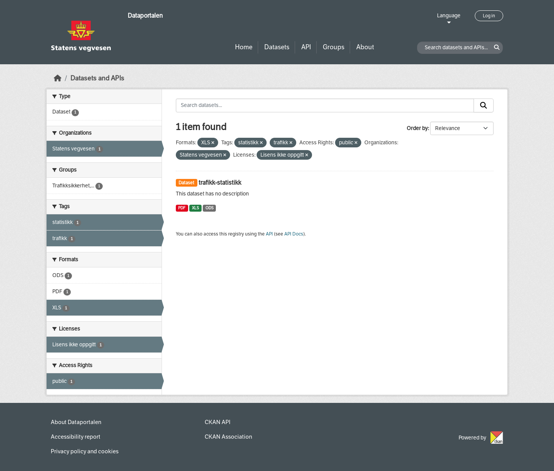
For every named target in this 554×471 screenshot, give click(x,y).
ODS (209, 207)
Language (449, 15)
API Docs (293, 234)
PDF (181, 207)
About (365, 47)
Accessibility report (75, 436)
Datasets (276, 47)
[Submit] (484, 105)
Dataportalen (145, 15)
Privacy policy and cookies (84, 451)
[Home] (58, 78)
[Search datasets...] (325, 105)
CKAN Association (228, 436)
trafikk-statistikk (220, 182)
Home (243, 47)
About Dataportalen (76, 422)
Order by (417, 128)
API (306, 47)
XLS (195, 207)
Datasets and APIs (97, 78)
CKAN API (217, 422)
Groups (333, 47)
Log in (489, 15)
